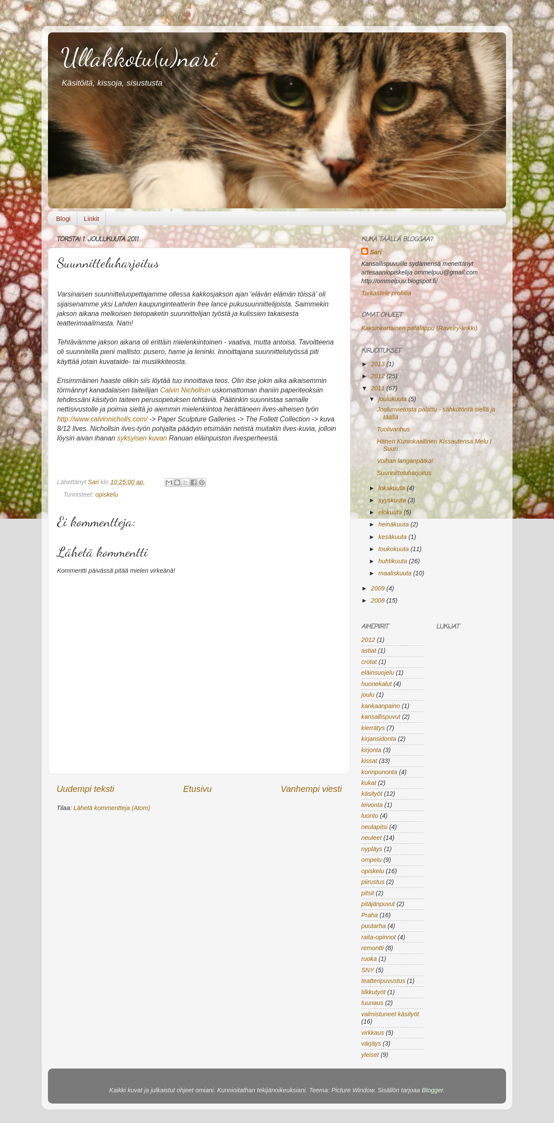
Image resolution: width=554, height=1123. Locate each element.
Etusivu (197, 789)
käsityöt (371, 793)
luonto (369, 815)
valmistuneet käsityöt (390, 1014)
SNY (367, 970)
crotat (369, 661)
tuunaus (372, 1002)
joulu (367, 694)
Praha (369, 915)
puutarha (373, 925)
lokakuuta (393, 488)
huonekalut (376, 683)
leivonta (372, 804)
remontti (372, 947)
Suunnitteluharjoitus (404, 472)
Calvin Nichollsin (185, 390)
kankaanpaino (380, 705)
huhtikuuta (394, 561)
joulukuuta (394, 399)
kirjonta (371, 750)
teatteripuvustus (383, 980)
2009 (378, 588)
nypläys (371, 848)
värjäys (371, 1043)
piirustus (373, 881)
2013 (378, 364)
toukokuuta (395, 549)
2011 (378, 388)
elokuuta (391, 512)
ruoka (369, 958)
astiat (368, 650)
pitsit (367, 893)
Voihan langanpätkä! (405, 460)
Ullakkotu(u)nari (139, 57)
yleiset (370, 1054)
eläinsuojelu (377, 672)
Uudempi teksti (85, 789)
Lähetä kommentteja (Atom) (111, 807)
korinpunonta (379, 772)
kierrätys (373, 727)
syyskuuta (393, 500)
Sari (94, 482)
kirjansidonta (378, 738)
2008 (378, 600)
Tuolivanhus (393, 429)
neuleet (371, 837)
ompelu (371, 859)
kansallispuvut (380, 716)
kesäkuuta (394, 536)
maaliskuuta (396, 573)
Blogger (432, 1090)
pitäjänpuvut (378, 903)
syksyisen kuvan (142, 438)
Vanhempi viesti (311, 789)
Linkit (91, 218)
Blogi (63, 218)
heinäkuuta (395, 524)
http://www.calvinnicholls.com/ (102, 419)
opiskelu (107, 494)
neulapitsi (374, 826)
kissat (369, 760)
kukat (368, 782)
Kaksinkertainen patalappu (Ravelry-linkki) (419, 328)
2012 (378, 376)
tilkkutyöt (373, 992)
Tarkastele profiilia (386, 293)
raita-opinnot (378, 937)
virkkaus (372, 1032)
